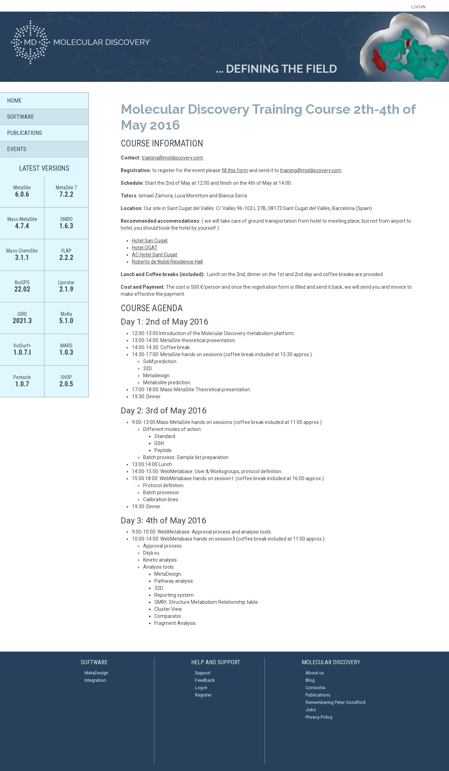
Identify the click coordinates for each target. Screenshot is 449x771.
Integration (95, 680)
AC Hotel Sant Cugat (154, 254)
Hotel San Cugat (150, 240)
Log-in (201, 687)
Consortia (315, 687)
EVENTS (16, 148)
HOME (14, 100)
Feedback (205, 680)
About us (315, 672)
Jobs (311, 709)
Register (203, 695)
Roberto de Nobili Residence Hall (167, 261)
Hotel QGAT (145, 247)
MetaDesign (96, 672)
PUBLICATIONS (24, 132)
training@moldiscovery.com (172, 158)
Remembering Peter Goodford (336, 702)
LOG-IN (418, 6)
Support (202, 672)
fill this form (235, 170)
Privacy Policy (319, 717)
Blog (310, 680)
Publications (318, 695)
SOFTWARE (20, 116)
